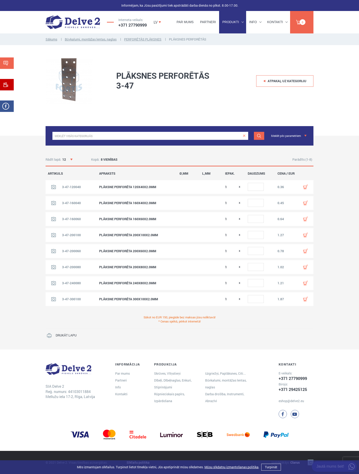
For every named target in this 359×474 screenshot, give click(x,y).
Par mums (185, 22)
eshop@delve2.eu (291, 401)
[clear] (244, 136)
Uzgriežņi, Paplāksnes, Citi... (225, 373)
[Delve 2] (73, 22)
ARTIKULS (55, 173)
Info (253, 22)
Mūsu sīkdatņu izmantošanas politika (231, 467)
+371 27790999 (132, 25)
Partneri (208, 22)
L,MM (206, 173)
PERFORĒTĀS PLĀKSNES (142, 39)
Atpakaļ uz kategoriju (287, 81)
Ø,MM (184, 173)
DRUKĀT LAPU (66, 335)
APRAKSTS (107, 173)
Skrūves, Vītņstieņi (167, 373)
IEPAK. (230, 173)
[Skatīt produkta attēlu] (53, 187)
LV (156, 22)
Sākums (51, 39)
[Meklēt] (259, 136)
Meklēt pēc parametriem (286, 136)
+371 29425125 (293, 389)
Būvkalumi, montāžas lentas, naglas (91, 39)
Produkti (230, 22)
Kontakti (275, 22)
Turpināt (271, 467)
